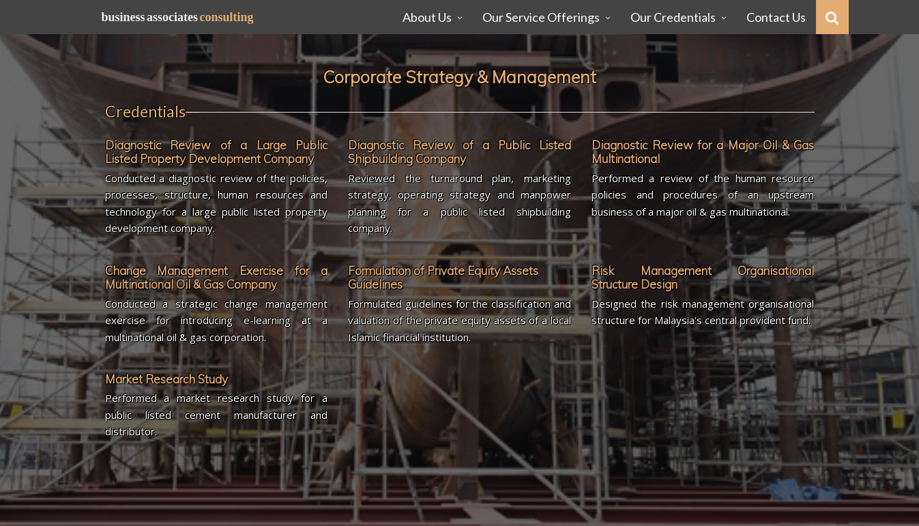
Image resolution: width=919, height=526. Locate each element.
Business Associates (178, 17)
